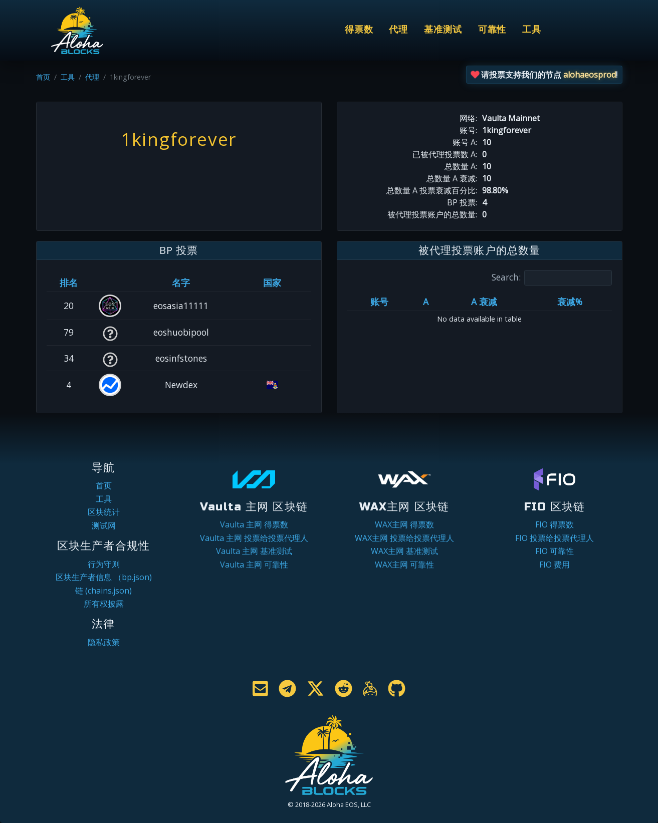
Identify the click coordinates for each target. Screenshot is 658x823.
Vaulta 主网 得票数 (254, 524)
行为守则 (104, 564)
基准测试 (443, 30)
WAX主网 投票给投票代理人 (404, 537)
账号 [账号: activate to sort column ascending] (379, 302)
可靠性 (492, 30)
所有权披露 (104, 603)
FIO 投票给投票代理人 (554, 537)
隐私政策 (104, 642)
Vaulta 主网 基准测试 (254, 551)
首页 (43, 77)
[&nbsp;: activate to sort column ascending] (110, 282)
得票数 (359, 30)
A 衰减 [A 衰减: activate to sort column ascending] (484, 302)
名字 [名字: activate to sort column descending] (181, 283)
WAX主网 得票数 (404, 524)
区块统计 (104, 511)
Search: (552, 278)
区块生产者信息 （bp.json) (104, 577)
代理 (398, 30)
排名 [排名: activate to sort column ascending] (69, 283)
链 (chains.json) (103, 590)
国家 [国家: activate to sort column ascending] (272, 283)
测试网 (104, 525)
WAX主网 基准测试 (404, 551)
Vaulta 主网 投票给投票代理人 (254, 537)
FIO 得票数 (554, 524)
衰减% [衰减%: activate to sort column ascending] (569, 302)
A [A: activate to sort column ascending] (425, 302)
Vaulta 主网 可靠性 (254, 564)
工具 (531, 30)
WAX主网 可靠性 (404, 564)
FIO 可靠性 (554, 551)
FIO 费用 (554, 564)
